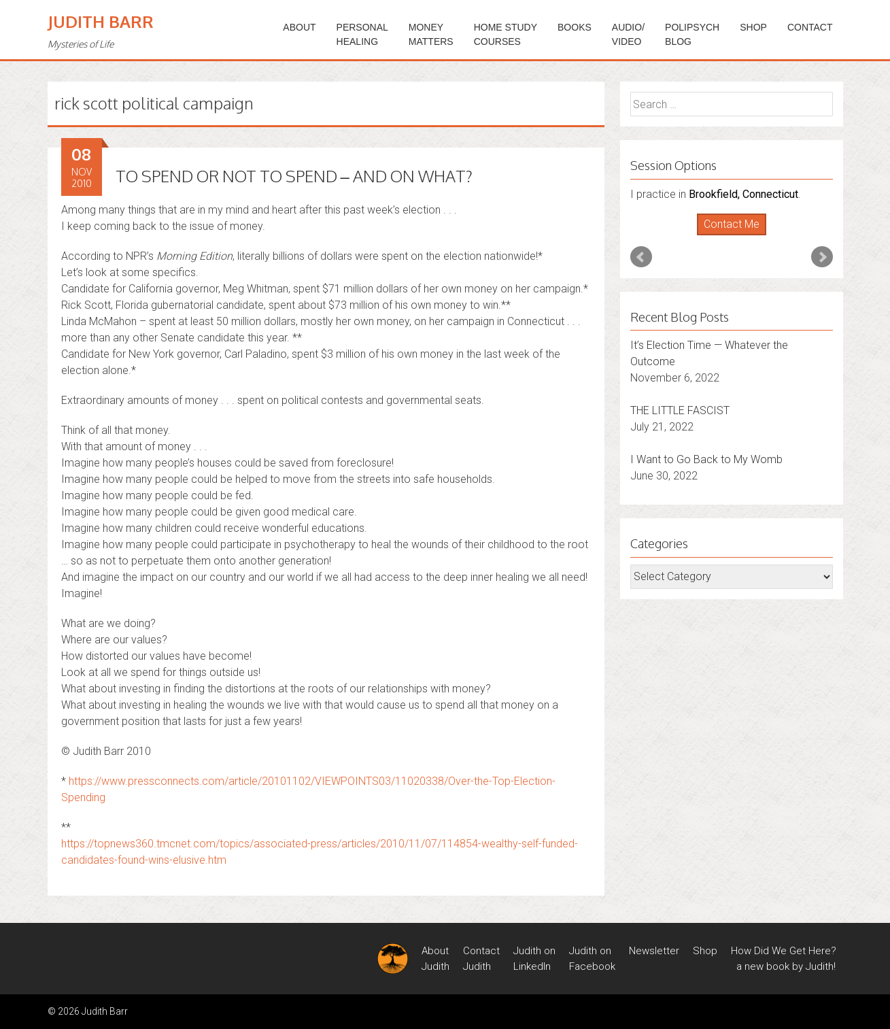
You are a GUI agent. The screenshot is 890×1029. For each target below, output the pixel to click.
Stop (737, 235)
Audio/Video (628, 34)
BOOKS (575, 27)
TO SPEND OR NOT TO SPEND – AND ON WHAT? (294, 175)
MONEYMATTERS (431, 34)
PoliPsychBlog (692, 34)
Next (822, 257)
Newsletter (654, 951)
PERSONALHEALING (362, 34)
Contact (810, 27)
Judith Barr (101, 21)
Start (726, 235)
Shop (753, 27)
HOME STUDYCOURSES (505, 34)
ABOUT (299, 27)
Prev (641, 257)
